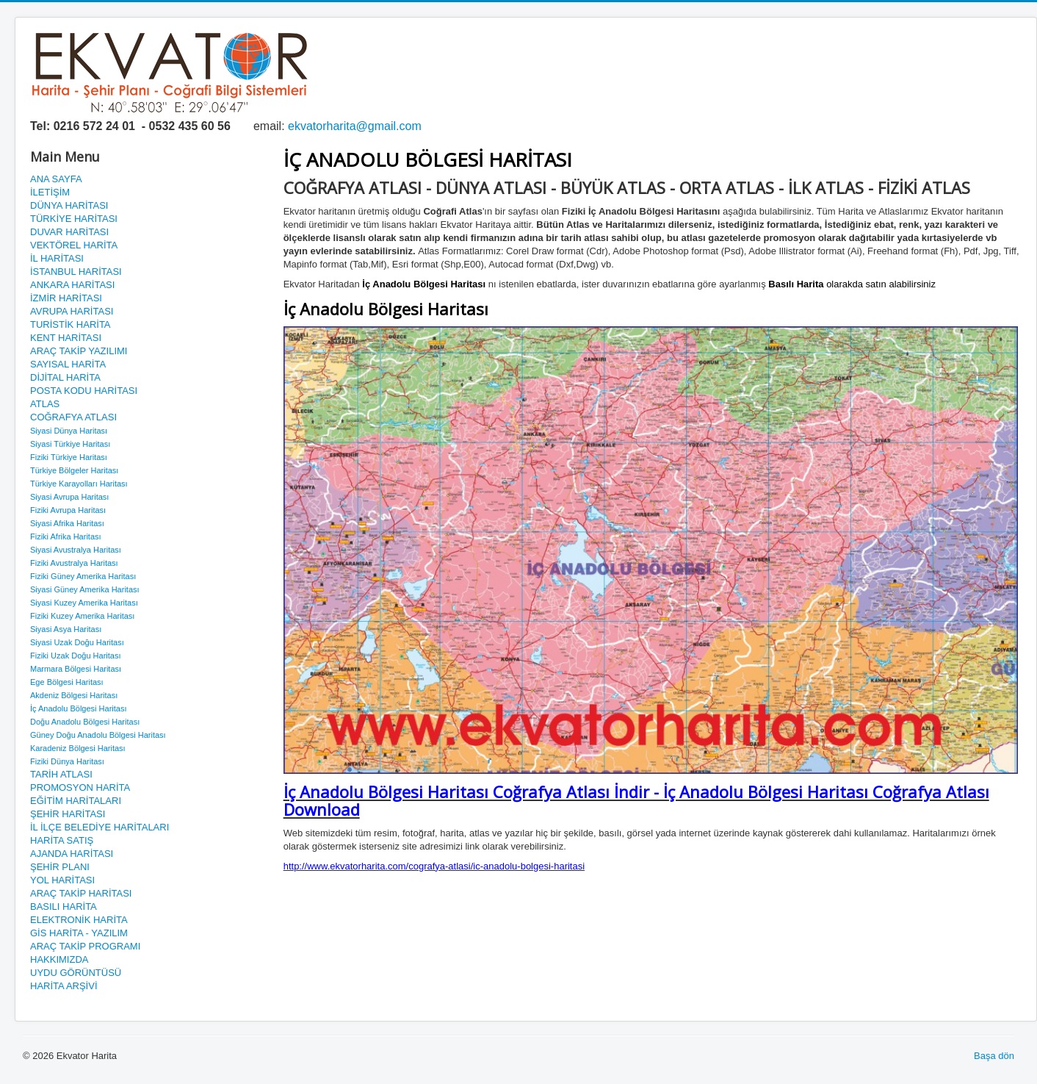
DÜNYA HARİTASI (69, 205)
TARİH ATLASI (61, 774)
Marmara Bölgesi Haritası (75, 668)
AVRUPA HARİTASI (71, 311)
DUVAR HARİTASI (69, 231)
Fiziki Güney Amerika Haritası (83, 576)
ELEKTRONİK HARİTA (79, 919)
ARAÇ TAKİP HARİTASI (80, 893)
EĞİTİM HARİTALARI (75, 800)
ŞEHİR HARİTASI (67, 813)
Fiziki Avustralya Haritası (74, 563)
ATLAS (44, 403)
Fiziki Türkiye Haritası (68, 457)
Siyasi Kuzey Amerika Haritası (84, 602)
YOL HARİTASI (62, 880)
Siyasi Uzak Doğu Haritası (77, 642)
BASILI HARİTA (63, 906)
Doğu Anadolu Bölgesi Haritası (85, 721)
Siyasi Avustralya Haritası (75, 549)
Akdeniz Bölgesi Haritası (74, 695)
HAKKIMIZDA (59, 959)
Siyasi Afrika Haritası (67, 523)
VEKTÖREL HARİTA (74, 245)
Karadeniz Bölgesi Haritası (78, 748)
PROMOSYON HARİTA (80, 787)
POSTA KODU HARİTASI (83, 390)
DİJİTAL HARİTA (65, 377)
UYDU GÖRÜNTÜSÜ (75, 972)
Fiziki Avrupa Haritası (68, 510)
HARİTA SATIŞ (61, 840)
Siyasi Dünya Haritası (68, 430)
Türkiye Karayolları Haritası (79, 483)
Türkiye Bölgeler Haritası (74, 470)
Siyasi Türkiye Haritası (70, 443)
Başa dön (994, 1055)
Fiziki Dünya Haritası (67, 761)
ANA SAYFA (56, 178)
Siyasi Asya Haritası (65, 629)
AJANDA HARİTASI (71, 853)
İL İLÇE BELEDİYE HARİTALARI (99, 827)
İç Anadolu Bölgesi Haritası (78, 708)
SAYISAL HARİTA (68, 364)
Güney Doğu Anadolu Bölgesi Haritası (98, 735)
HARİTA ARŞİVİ (64, 985)
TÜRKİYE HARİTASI (74, 218)
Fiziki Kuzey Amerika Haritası (82, 615)
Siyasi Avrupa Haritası (69, 496)
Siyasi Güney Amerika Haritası (85, 589)
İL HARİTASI (57, 258)
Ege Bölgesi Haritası (67, 682)
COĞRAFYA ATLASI (73, 417)
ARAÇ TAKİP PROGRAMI (85, 946)
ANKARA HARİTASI (72, 284)
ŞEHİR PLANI (60, 866)
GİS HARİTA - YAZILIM (79, 932)
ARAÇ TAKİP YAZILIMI (78, 350)
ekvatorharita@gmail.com (355, 126)
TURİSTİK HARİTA (70, 324)
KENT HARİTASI (65, 337)
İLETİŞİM (50, 192)
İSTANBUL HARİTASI (76, 271)
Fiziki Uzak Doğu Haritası (75, 655)
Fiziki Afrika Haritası (65, 536)
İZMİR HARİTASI (66, 298)
